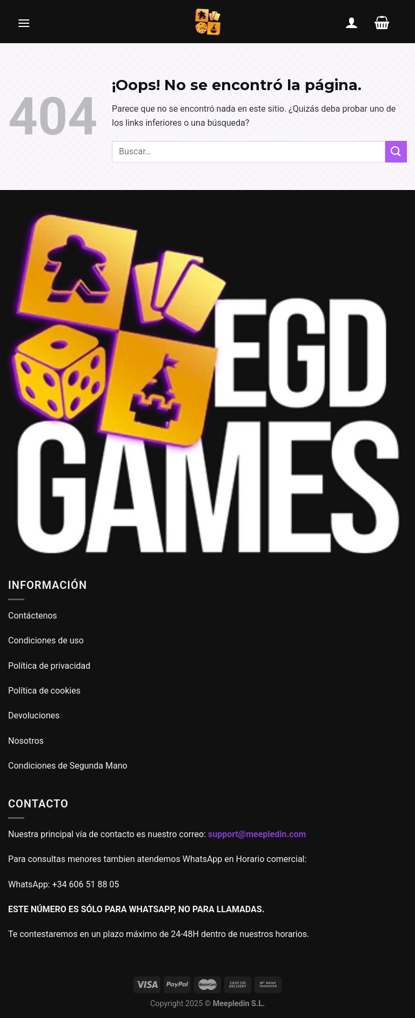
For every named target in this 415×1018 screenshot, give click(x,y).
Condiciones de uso (46, 640)
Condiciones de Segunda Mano (68, 766)
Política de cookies (44, 691)
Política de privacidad (49, 666)
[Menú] (23, 23)
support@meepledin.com (257, 834)
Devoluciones (33, 715)
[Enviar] (396, 151)
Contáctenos (33, 615)
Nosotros (26, 741)
